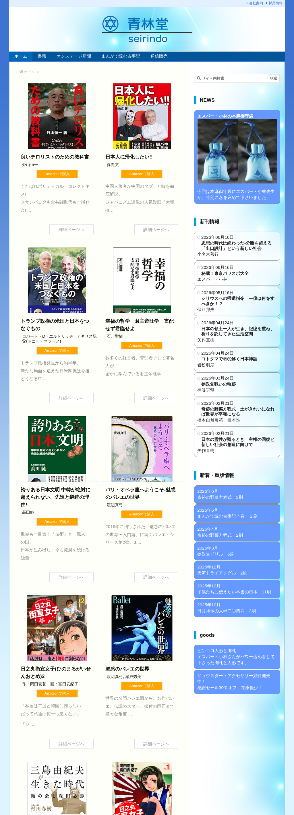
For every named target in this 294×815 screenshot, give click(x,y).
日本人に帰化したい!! (129, 157)
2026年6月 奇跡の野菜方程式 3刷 (220, 494)
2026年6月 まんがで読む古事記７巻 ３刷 (227, 513)
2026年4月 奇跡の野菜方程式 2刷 (220, 532)
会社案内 (256, 3)
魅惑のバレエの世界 (127, 669)
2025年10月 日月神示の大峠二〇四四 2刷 (226, 607)
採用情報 (276, 3)
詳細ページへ (71, 229)
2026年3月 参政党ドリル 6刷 (215, 551)
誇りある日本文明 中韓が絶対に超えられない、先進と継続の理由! (55, 497)
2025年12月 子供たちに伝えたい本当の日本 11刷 (234, 588)
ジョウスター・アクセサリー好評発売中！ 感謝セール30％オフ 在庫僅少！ (233, 681)
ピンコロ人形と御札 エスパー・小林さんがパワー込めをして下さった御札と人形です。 (236, 656)
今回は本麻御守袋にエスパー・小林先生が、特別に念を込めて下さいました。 (237, 157)
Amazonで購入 (57, 174)
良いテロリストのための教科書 (55, 157)
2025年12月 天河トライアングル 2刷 (222, 569)
